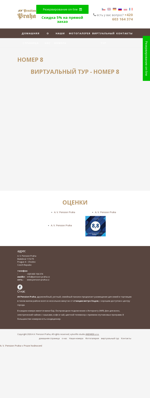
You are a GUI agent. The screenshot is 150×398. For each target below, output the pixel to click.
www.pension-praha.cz (38, 279)
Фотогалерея (79, 33)
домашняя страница (31, 35)
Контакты (124, 33)
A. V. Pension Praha (64, 212)
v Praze (26, 345)
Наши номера (60, 35)
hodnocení (36, 345)
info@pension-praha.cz (38, 276)
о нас (48, 35)
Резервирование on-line (62, 9)
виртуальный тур (103, 35)
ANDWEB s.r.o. (92, 334)
